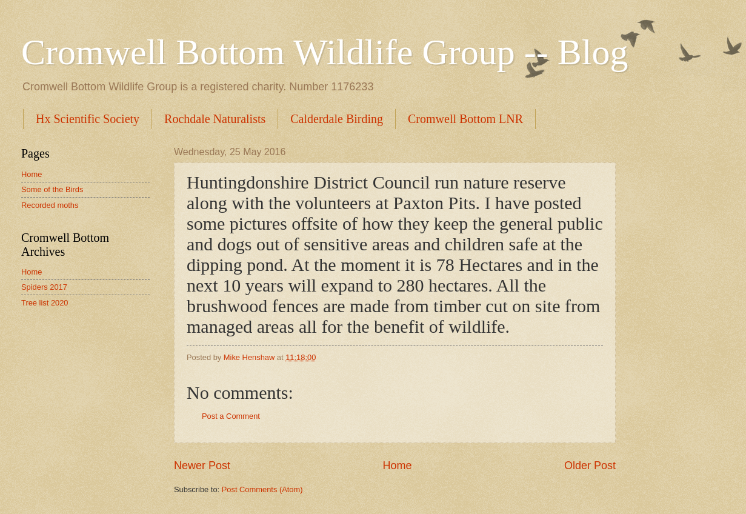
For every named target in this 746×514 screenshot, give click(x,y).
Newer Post (202, 465)
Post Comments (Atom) (262, 489)
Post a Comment (231, 416)
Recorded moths (49, 205)
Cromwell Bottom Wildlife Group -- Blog (324, 52)
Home (396, 465)
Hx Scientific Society (87, 118)
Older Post (590, 465)
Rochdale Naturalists (214, 118)
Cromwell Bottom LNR (465, 118)
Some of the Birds (52, 189)
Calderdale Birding (336, 118)
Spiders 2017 (44, 287)
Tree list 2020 (44, 302)
